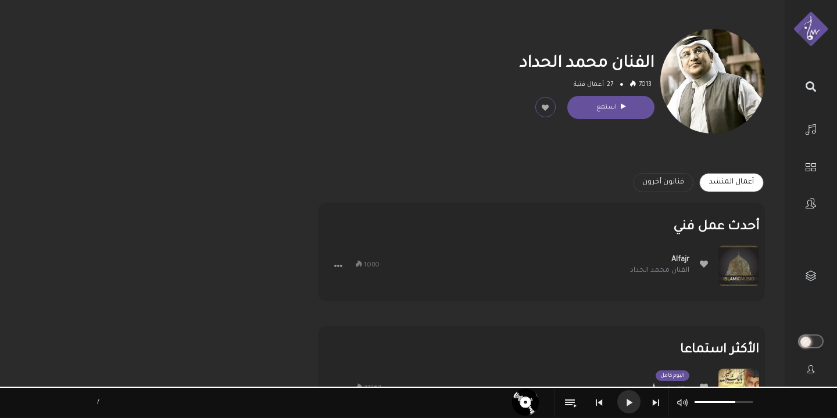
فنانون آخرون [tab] (663, 182)
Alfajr (680, 260)
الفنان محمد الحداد (659, 271)
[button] (338, 266)
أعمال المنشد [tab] (731, 182)
